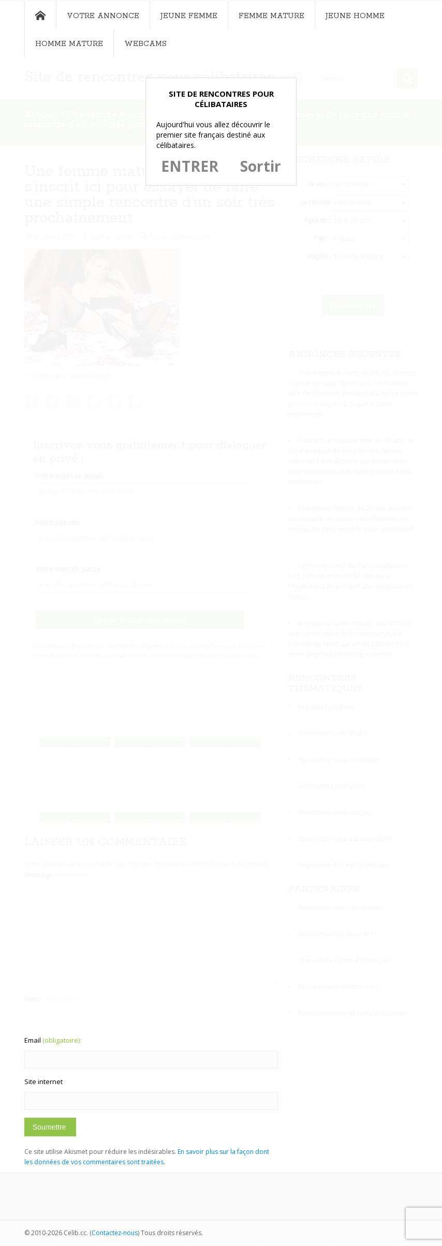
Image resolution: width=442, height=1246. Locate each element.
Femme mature (271, 16)
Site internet (43, 1081)
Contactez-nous (115, 1232)
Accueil (40, 15)
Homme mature (69, 44)
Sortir (260, 166)
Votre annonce (103, 16)
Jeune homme (355, 16)
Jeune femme (188, 16)
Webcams (145, 44)
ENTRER (189, 166)
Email (52, 1040)
